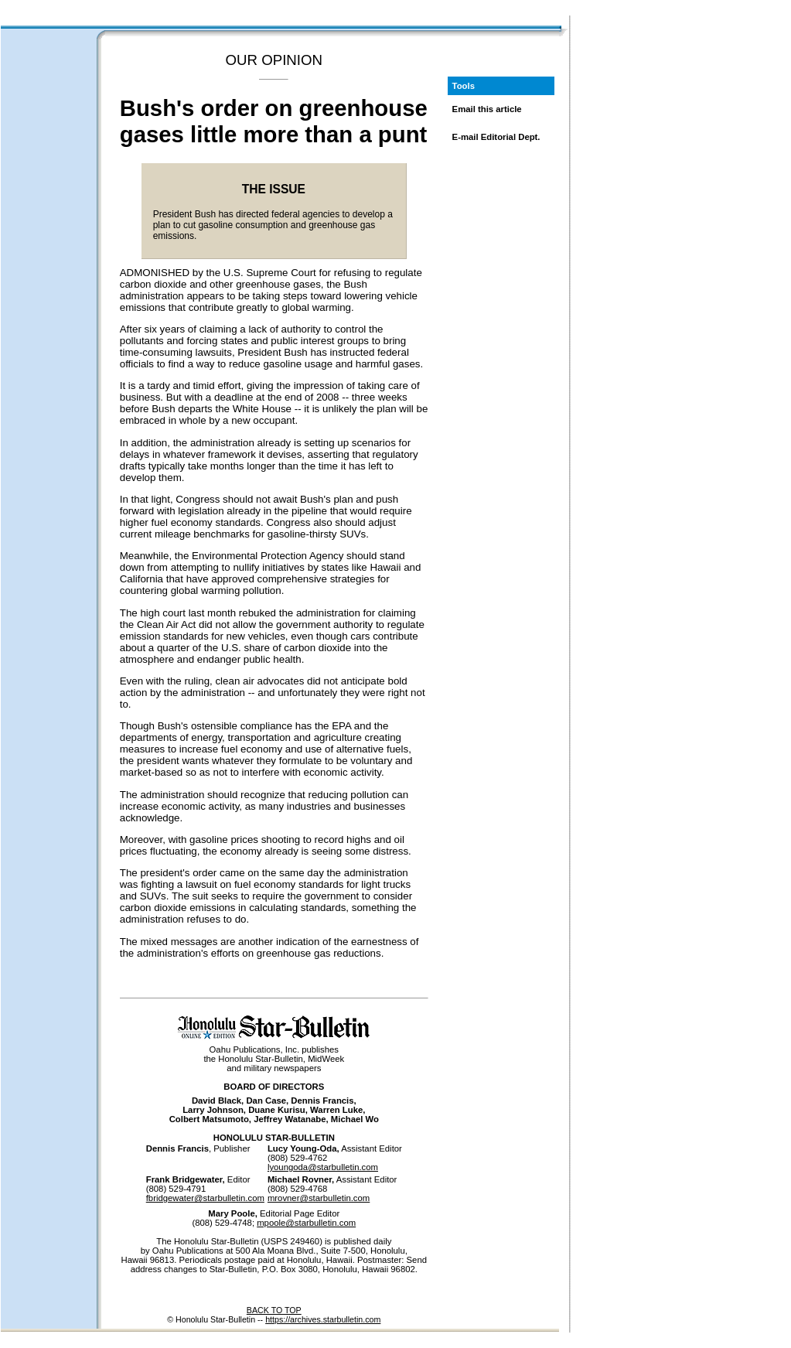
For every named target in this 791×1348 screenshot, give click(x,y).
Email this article (487, 109)
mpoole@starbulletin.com (306, 1222)
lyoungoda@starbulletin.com (323, 1167)
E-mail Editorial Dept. (496, 137)
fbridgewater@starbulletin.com (205, 1198)
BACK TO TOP (274, 1310)
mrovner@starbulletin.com (319, 1198)
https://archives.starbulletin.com (322, 1319)
